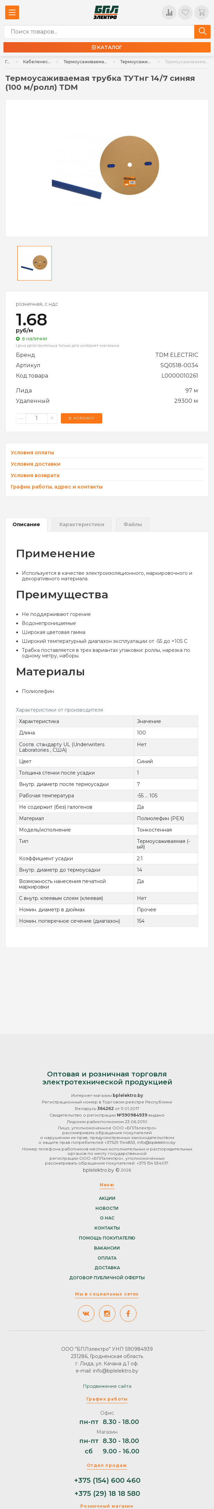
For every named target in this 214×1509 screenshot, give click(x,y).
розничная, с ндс (37, 304)
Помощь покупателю (107, 1238)
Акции (107, 1198)
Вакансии (107, 1248)
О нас (107, 1218)
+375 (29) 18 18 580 (107, 1494)
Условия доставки (36, 464)
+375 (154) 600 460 (107, 1480)
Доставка (107, 1267)
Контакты (107, 1228)
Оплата (107, 1258)
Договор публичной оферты (107, 1277)
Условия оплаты (32, 453)
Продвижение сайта (107, 1386)
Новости (107, 1208)
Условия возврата (35, 475)
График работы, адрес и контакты (57, 487)
